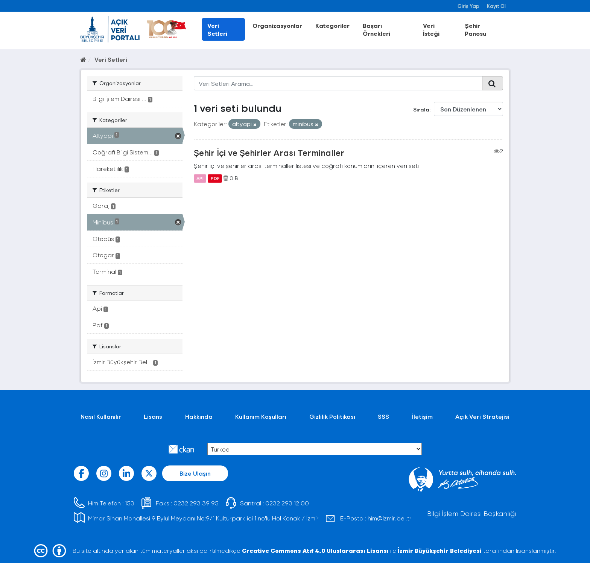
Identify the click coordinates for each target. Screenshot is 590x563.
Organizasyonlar (277, 25)
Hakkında (199, 416)
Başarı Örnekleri (376, 29)
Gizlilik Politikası (332, 416)
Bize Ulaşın (195, 473)
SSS (383, 416)
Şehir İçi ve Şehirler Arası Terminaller (269, 152)
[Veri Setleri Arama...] (338, 83)
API (200, 178)
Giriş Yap (468, 6)
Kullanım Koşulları (260, 416)
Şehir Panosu (475, 29)
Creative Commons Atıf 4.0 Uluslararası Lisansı (315, 550)
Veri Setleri (217, 29)
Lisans (153, 416)
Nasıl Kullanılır (101, 416)
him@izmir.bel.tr (390, 518)
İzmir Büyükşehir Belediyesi (440, 550)
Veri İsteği (431, 29)
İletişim (422, 416)
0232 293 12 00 (287, 503)
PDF (215, 178)
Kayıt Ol (496, 6)
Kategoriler (332, 25)
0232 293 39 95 (196, 503)
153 (129, 503)
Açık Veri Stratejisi (482, 416)
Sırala (421, 109)
